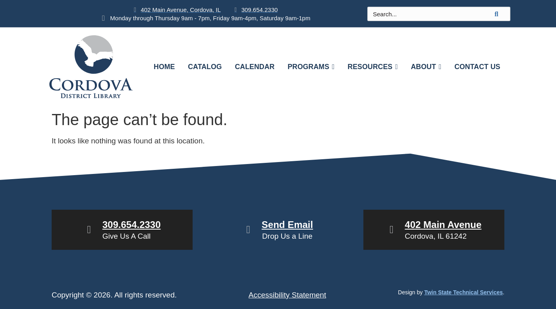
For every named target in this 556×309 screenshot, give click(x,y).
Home (163, 67)
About (426, 67)
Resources (373, 67)
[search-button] (496, 14)
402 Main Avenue (443, 224)
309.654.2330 (131, 224)
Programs (311, 67)
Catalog (204, 67)
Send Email (287, 224)
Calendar (254, 67)
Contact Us (478, 67)
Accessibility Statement (287, 295)
